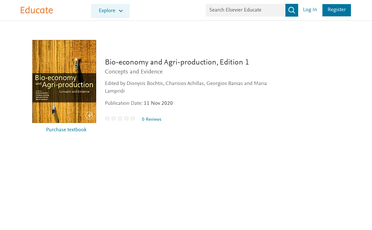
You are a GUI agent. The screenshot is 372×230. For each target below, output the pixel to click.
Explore (107, 11)
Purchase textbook (66, 130)
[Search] (291, 10)
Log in (310, 10)
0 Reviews (151, 119)
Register (337, 10)
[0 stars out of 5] (121, 119)
